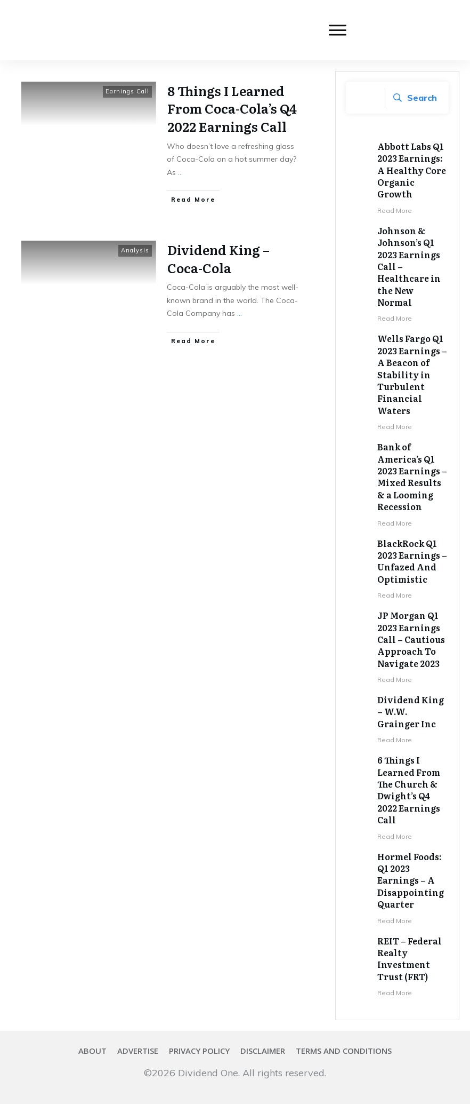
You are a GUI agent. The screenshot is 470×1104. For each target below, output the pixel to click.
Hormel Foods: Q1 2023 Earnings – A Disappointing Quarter (410, 880)
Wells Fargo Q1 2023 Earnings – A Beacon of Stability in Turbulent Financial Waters (412, 374)
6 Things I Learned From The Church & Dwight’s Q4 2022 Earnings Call (408, 789)
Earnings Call (127, 91)
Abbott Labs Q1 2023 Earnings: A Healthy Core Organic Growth (411, 170)
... (180, 172)
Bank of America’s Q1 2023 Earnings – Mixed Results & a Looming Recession (412, 476)
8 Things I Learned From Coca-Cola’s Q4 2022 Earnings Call (232, 108)
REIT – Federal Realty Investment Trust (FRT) (409, 958)
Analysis (135, 250)
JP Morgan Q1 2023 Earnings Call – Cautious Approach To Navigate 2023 (411, 639)
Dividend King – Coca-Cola (218, 258)
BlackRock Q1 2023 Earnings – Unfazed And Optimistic (412, 561)
